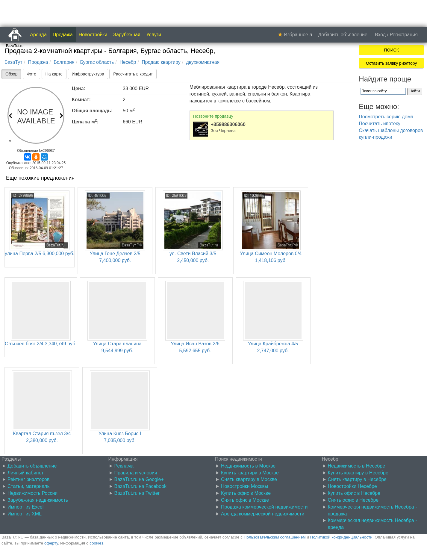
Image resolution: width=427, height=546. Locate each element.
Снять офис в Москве (245, 500)
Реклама (124, 465)
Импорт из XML (24, 513)
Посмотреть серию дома (386, 116)
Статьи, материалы (29, 486)
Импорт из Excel (25, 506)
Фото (31, 74)
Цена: (78, 88)
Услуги (153, 34)
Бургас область (97, 62)
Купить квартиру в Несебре (358, 472)
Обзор (11, 74)
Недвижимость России (32, 493)
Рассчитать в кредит (133, 74)
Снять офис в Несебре (353, 500)
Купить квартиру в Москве (250, 472)
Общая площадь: (92, 110)
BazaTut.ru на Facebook (140, 486)
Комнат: (81, 99)
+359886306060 (228, 124)
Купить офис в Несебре (354, 493)
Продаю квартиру (161, 62)
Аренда (38, 34)
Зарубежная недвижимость (37, 500)
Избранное (296, 34)
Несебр (127, 62)
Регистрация (404, 34)
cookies (96, 543)
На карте (54, 74)
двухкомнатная (203, 62)
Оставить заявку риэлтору (391, 63)
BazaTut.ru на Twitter (137, 493)
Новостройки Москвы (244, 486)
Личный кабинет (25, 472)
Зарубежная (126, 34)
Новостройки (93, 34)
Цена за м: (85, 121)
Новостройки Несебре (352, 486)
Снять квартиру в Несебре (357, 479)
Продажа (63, 34)
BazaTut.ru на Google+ (139, 479)
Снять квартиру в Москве (249, 479)
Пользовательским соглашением (275, 537)
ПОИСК (391, 50)
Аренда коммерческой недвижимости (262, 513)
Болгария (64, 62)
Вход (380, 34)
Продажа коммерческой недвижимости (264, 506)
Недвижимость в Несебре (356, 465)
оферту (51, 543)
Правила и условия (135, 472)
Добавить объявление (342, 34)
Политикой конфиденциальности (341, 537)
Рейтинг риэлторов (28, 479)
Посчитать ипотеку (379, 123)
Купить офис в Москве (246, 493)
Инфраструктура (88, 74)
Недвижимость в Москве (248, 465)
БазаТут (13, 62)
